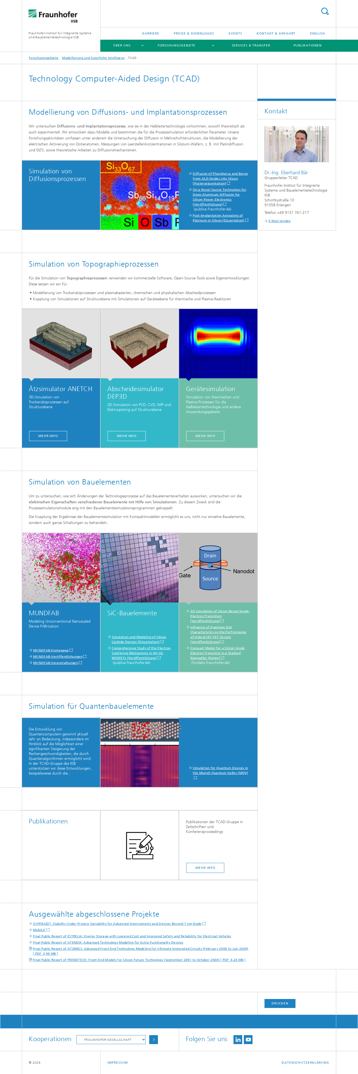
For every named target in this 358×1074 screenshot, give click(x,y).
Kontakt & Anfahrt (276, 33)
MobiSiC (39, 930)
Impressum (117, 1062)
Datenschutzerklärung (305, 1062)
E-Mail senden (280, 221)
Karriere (150, 33)
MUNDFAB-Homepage (51, 650)
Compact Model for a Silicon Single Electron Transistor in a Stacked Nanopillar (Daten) (217, 653)
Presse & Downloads (194, 33)
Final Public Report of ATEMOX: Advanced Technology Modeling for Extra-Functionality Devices (108, 942)
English (317, 33)
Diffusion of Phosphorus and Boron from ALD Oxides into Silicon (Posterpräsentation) (220, 178)
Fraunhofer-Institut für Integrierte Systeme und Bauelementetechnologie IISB (60, 35)
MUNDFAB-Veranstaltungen (55, 663)
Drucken (280, 1003)
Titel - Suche (324, 11)
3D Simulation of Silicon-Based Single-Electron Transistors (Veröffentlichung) (220, 616)
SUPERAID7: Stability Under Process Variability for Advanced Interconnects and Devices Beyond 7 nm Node (117, 924)
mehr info (48, 436)
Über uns (121, 45)
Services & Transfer (251, 45)
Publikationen (308, 45)
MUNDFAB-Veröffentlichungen (57, 656)
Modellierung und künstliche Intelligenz (93, 58)
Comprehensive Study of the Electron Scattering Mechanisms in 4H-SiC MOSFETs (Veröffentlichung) (141, 653)
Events (235, 33)
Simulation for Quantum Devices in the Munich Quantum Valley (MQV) (220, 770)
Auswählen (153, 1039)
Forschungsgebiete (176, 45)
